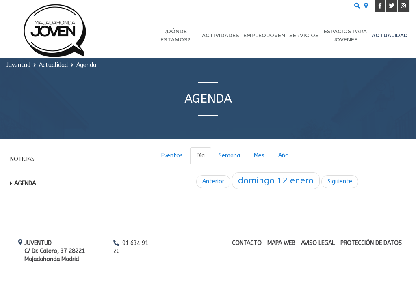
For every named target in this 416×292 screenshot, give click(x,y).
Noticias (22, 159)
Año (283, 155)
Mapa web (281, 243)
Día (201, 155)
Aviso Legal (318, 243)
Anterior (213, 181)
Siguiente (339, 181)
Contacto (247, 243)
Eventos (172, 155)
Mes (259, 155)
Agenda (25, 183)
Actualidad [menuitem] (390, 35)
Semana (229, 155)
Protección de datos (371, 243)
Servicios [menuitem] (304, 35)
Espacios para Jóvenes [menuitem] (345, 35)
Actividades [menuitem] (220, 35)
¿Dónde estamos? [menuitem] (175, 35)
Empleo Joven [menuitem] (264, 35)
